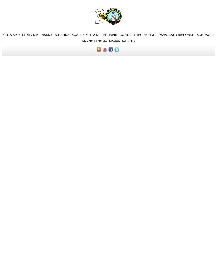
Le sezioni (31, 34)
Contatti (127, 34)
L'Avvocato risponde (176, 34)
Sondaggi (205, 34)
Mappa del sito (122, 41)
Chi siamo (11, 34)
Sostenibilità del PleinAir (94, 34)
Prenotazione (94, 41)
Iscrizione (146, 34)
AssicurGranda (56, 34)
